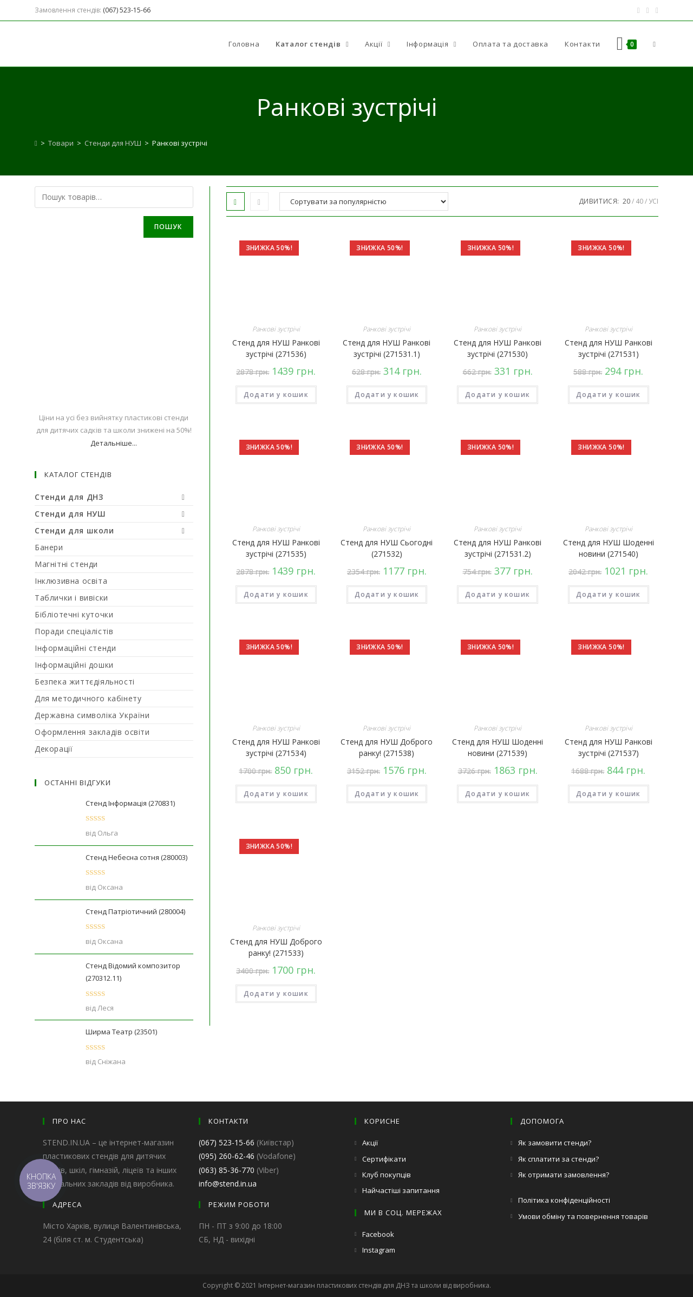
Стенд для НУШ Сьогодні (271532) (387, 548)
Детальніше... (113, 443)
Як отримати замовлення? (563, 1174)
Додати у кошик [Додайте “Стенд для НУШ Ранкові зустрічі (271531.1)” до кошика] (387, 394)
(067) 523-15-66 (127, 10)
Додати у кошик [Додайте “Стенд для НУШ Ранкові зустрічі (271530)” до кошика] (497, 394)
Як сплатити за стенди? (558, 1159)
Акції (370, 1143)
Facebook (378, 1234)
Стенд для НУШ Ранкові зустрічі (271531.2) (497, 548)
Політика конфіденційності (564, 1200)
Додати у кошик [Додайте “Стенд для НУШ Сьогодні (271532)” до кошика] (387, 594)
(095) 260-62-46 (226, 1156)
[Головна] (36, 143)
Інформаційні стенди (75, 648)
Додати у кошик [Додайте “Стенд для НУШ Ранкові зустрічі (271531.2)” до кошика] (497, 594)
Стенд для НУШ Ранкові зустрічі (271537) (608, 747)
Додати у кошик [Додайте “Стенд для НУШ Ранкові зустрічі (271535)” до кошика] (276, 594)
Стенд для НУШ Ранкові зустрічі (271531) (608, 348)
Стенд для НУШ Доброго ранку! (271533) (276, 947)
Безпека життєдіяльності (85, 681)
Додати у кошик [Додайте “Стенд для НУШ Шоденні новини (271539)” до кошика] (497, 793)
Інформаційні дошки (74, 665)
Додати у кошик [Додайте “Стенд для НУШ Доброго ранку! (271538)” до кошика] (387, 793)
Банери (49, 547)
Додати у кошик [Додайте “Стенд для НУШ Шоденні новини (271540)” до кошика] (608, 594)
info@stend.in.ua (228, 1183)
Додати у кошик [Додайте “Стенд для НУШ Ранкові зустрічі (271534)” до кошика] (276, 793)
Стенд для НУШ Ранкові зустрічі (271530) (497, 348)
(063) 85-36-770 (226, 1170)
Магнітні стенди (66, 564)
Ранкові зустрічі (276, 329)
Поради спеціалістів (74, 631)
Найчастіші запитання (401, 1190)
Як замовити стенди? (554, 1143)
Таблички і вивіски (71, 597)
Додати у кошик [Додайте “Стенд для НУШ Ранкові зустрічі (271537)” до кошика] (608, 793)
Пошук (168, 226)
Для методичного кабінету (88, 698)
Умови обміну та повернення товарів (583, 1216)
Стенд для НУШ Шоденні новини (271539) (497, 747)
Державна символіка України (92, 715)
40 (639, 201)
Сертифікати (384, 1159)
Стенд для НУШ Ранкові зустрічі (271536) (276, 348)
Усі (653, 201)
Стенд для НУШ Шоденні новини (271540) (608, 548)
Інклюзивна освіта (71, 581)
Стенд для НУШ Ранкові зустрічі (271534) (276, 747)
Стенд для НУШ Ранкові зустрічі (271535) (276, 548)
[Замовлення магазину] (363, 201)
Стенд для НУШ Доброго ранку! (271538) (387, 747)
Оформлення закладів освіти (92, 732)
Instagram (378, 1250)
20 (626, 201)
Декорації (54, 749)
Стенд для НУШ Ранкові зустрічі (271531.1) (386, 348)
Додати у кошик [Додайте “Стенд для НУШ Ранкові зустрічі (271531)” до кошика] (608, 394)
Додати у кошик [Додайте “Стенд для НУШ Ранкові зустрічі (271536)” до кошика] (276, 394)
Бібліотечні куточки (74, 614)
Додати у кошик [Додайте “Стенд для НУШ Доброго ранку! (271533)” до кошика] (276, 993)
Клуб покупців (386, 1174)
